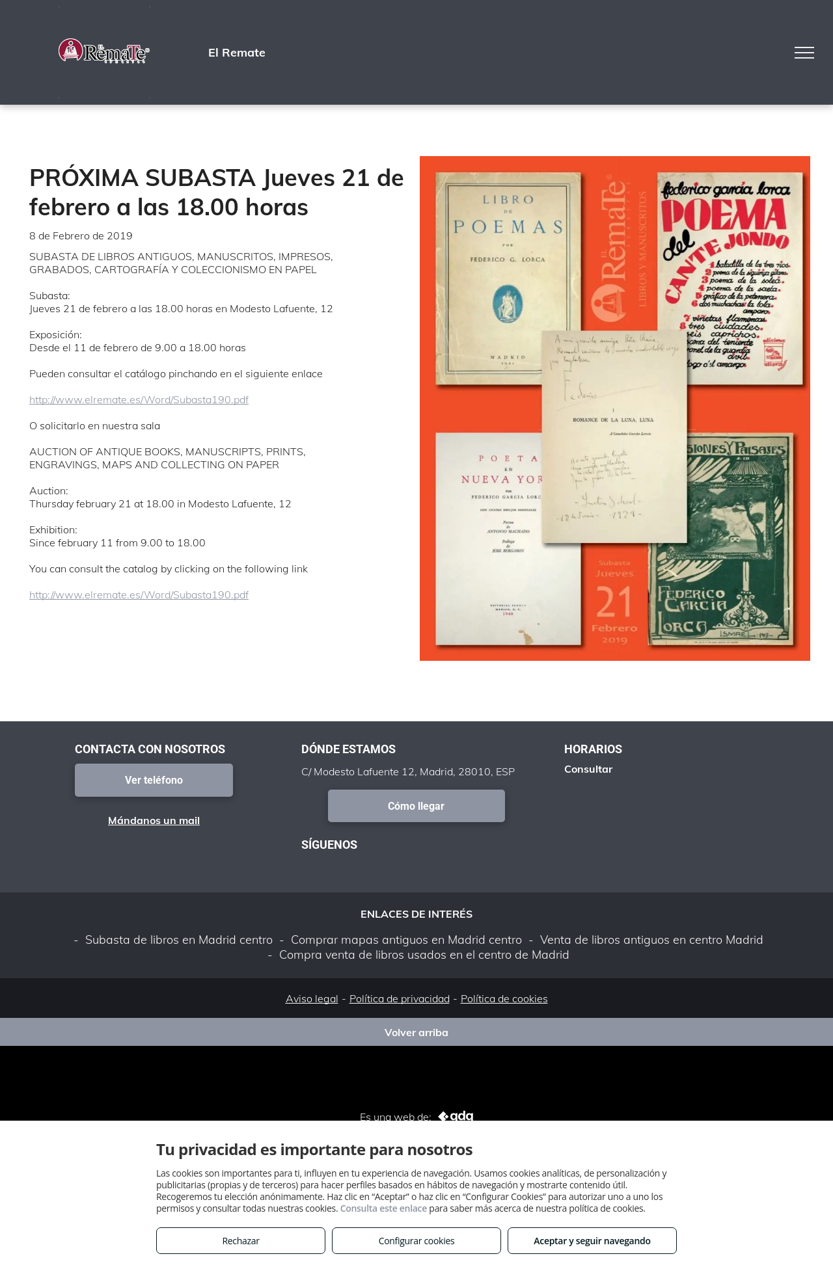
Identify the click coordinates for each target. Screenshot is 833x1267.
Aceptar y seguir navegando (592, 1240)
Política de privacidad (399, 998)
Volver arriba (416, 1032)
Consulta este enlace (383, 1208)
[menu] (804, 53)
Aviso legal (312, 998)
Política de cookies (504, 998)
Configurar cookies (417, 1240)
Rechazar (240, 1240)
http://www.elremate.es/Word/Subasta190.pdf (139, 399)
